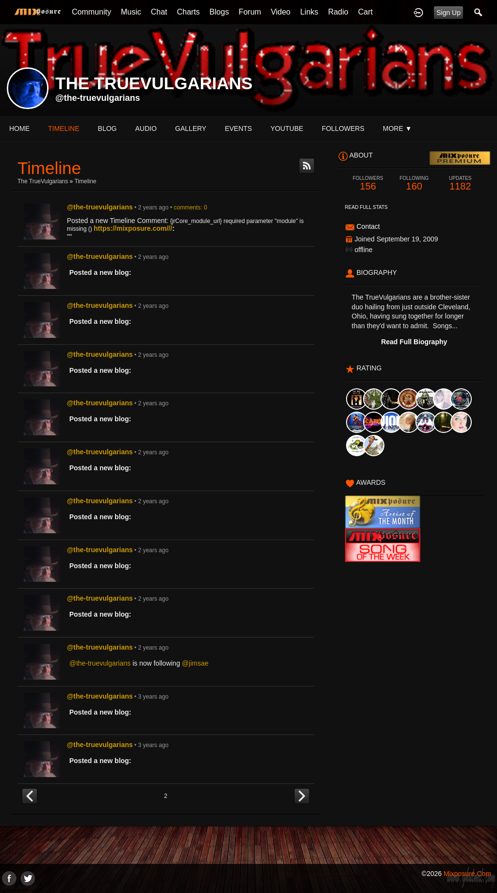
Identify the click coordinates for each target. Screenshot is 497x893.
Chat (159, 12)
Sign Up (448, 12)
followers (343, 128)
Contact (368, 226)
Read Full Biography (414, 342)
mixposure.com (467, 873)
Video (281, 12)
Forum (250, 12)
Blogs (219, 12)
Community (91, 12)
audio (145, 128)
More (397, 128)
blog (107, 128)
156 (368, 183)
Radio (338, 12)
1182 (460, 183)
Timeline (64, 128)
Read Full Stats (366, 207)
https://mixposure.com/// (133, 228)
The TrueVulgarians (42, 181)
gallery (190, 128)
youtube (286, 128)
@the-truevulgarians (97, 98)
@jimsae (195, 663)
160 (414, 183)
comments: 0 (190, 207)
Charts (188, 12)
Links (309, 12)
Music (131, 12)
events (238, 128)
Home (19, 128)
